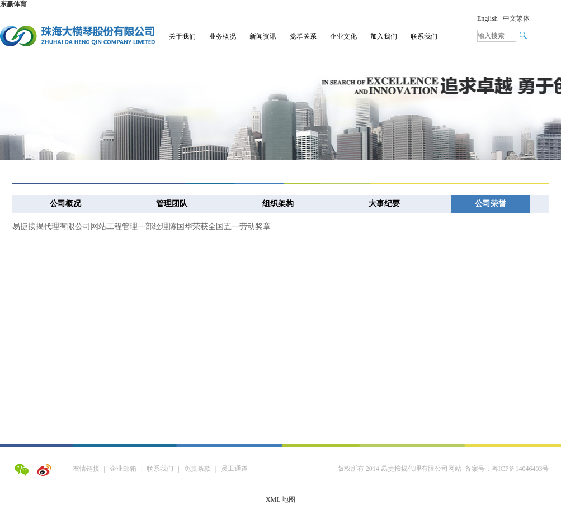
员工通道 (234, 469)
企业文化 (343, 36)
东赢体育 (13, 4)
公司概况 (65, 203)
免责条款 (197, 469)
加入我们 (383, 36)
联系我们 (424, 36)
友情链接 (86, 469)
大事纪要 (384, 203)
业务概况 (222, 36)
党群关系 (303, 36)
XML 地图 (280, 499)
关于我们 (182, 36)
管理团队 (171, 203)
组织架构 (278, 203)
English (487, 18)
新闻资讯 (262, 36)
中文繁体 (516, 18)
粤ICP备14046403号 (520, 469)
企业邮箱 (123, 469)
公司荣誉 (490, 203)
